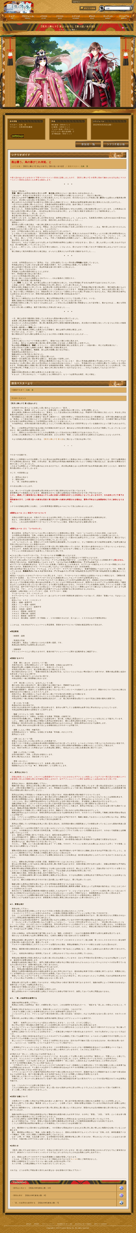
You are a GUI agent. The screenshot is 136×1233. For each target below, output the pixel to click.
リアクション (16, 136)
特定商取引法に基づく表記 (64, 1224)
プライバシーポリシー (48, 1224)
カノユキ (74, 1159)
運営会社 (28, 1224)
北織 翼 (22, 125)
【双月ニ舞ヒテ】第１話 (53, 439)
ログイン (76, 2)
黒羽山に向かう (19, 1188)
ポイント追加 (88, 8)
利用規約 (36, 1224)
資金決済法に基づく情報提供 (83, 1224)
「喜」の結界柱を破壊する (24, 1203)
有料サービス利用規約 (100, 1224)
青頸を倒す (18, 1195)
